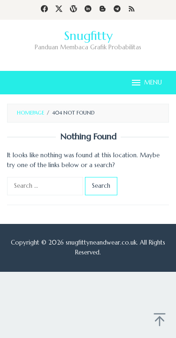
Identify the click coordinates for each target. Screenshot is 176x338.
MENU (146, 82)
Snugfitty (88, 35)
